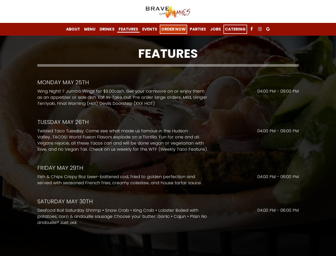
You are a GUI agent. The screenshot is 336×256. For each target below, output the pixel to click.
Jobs (215, 29)
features (128, 29)
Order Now (173, 29)
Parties (198, 29)
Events (149, 29)
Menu (89, 29)
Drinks (107, 29)
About (73, 29)
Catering (235, 29)
